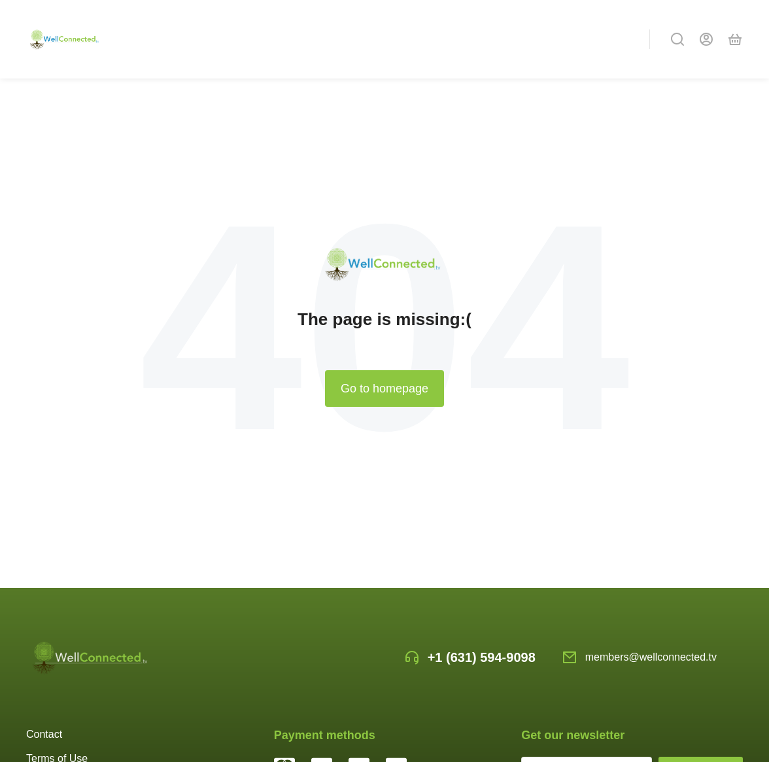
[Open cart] (735, 39)
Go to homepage (384, 388)
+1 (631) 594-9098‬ (482, 657)
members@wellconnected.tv (651, 657)
